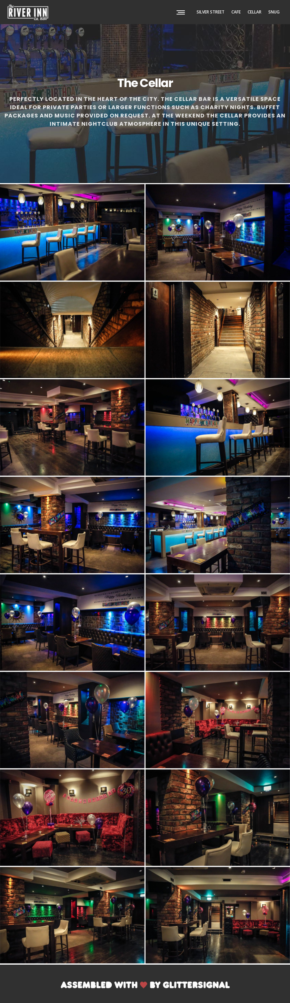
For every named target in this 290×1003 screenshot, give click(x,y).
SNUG (274, 12)
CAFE (236, 12)
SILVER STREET (210, 12)
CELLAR (254, 12)
